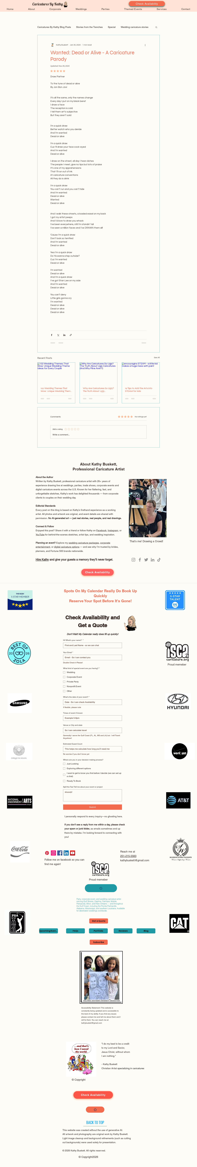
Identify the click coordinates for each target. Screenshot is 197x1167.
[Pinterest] (47, 853)
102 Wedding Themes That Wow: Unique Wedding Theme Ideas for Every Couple (56, 390)
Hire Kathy (42, 559)
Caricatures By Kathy (47, 4)
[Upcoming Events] (48, 930)
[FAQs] (75, 930)
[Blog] (146, 930)
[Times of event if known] (91, 718)
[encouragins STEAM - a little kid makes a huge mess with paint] (141, 373)
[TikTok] (158, 559)
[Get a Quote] (98, 921)
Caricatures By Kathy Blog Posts (54, 27)
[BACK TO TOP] (95, 1122)
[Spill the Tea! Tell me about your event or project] (92, 795)
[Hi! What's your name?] (91, 645)
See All (157, 358)
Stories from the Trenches (89, 27)
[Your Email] (91, 657)
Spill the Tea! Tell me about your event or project (83, 787)
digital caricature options (66, 546)
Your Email (68, 652)
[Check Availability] (147, 3)
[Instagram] (133, 559)
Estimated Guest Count (72, 744)
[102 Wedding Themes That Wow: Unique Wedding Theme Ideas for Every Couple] (56, 373)
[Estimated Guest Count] (91, 749)
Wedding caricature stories (134, 27)
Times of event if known (73, 713)
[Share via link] (70, 335)
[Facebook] (139, 559)
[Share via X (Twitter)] (58, 335)
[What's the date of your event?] (91, 702)
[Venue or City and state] (91, 730)
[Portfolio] (98, 930)
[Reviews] (123, 930)
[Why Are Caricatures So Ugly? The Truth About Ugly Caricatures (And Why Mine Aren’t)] (98, 373)
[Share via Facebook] (51, 335)
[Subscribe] (99, 942)
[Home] (101, 888)
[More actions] (145, 45)
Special (112, 27)
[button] (156, 27)
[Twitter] (146, 559)
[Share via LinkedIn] (64, 335)
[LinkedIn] (152, 559)
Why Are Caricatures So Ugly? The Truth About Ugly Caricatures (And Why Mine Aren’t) (98, 390)
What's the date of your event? (76, 697)
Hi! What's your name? (73, 640)
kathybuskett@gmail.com (134, 860)
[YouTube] (72, 853)
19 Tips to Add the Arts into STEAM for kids (138, 390)
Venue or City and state (72, 725)
